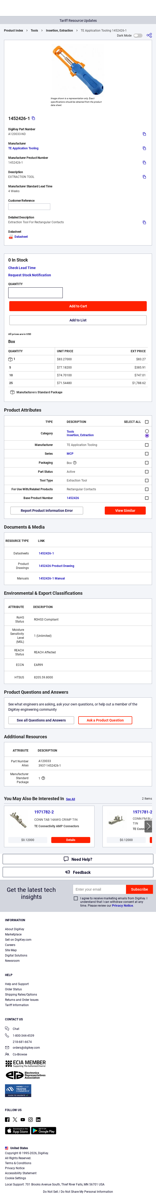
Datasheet (18, 236)
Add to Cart (78, 306)
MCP (70, 453)
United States (16, 1148)
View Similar (125, 511)
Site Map (11, 950)
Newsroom (12, 961)
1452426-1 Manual (52, 578)
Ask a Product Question (105, 720)
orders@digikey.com (22, 1048)
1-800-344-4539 (19, 1036)
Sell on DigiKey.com (18, 939)
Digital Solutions (16, 955)
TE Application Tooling (23, 148)
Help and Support (17, 984)
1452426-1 (46, 553)
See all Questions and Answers (41, 720)
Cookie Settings (15, 1178)
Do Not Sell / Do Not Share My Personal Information (78, 1191)
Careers (10, 945)
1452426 (73, 498)
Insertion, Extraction (59, 30)
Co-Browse (16, 1054)
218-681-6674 (18, 1042)
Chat (12, 1029)
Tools (34, 30)
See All (70, 799)
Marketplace (13, 934)
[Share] (149, 35)
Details (70, 840)
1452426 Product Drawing (56, 566)
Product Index (13, 30)
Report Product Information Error (47, 511)
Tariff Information (17, 1005)
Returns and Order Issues (21, 1000)
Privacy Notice (122, 905)
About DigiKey (14, 929)
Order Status (13, 989)
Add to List (78, 320)
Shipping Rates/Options (21, 994)
